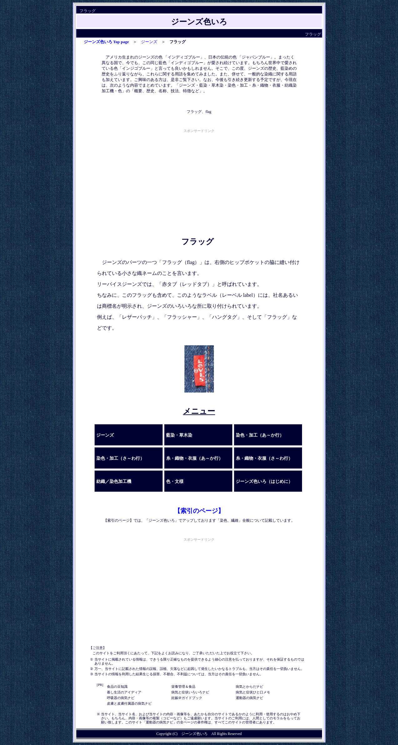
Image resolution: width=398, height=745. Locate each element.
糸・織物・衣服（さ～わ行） (264, 458)
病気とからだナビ (249, 686)
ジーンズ (149, 41)
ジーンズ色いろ (194, 734)
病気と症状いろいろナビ (190, 692)
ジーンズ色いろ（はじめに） (264, 481)
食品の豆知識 (117, 686)
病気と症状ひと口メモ (253, 692)
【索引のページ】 (199, 510)
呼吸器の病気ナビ (120, 698)
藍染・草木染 (179, 435)
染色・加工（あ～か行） (260, 435)
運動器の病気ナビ (249, 698)
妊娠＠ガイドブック (186, 698)
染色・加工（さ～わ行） (120, 458)
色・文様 (175, 481)
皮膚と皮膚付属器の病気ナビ (129, 703)
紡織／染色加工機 (113, 481)
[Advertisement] (199, 178)
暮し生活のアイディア (124, 692)
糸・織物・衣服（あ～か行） (194, 458)
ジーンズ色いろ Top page (106, 41)
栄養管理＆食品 (183, 686)
